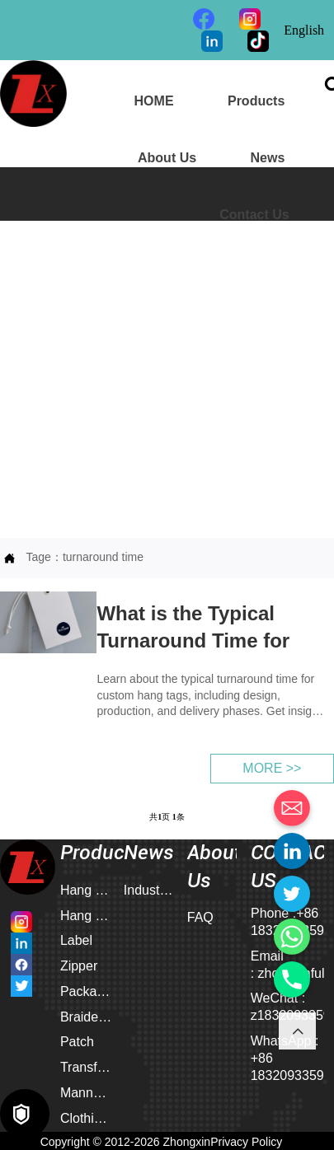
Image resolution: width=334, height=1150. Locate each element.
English (304, 30)
